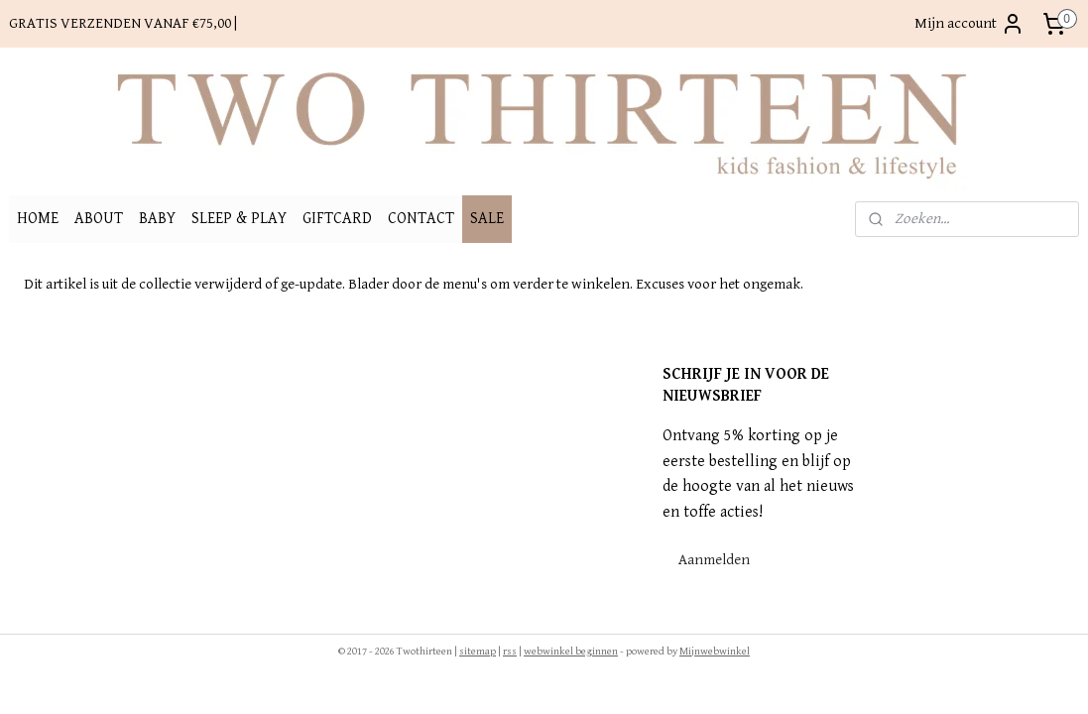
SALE (487, 218)
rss (510, 651)
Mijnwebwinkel (714, 651)
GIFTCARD (337, 218)
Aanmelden (714, 559)
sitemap (477, 651)
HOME (38, 218)
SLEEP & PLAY (239, 218)
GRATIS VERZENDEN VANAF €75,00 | (123, 23)
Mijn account (969, 24)
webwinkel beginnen (571, 651)
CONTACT (421, 218)
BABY (157, 218)
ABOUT (98, 218)
